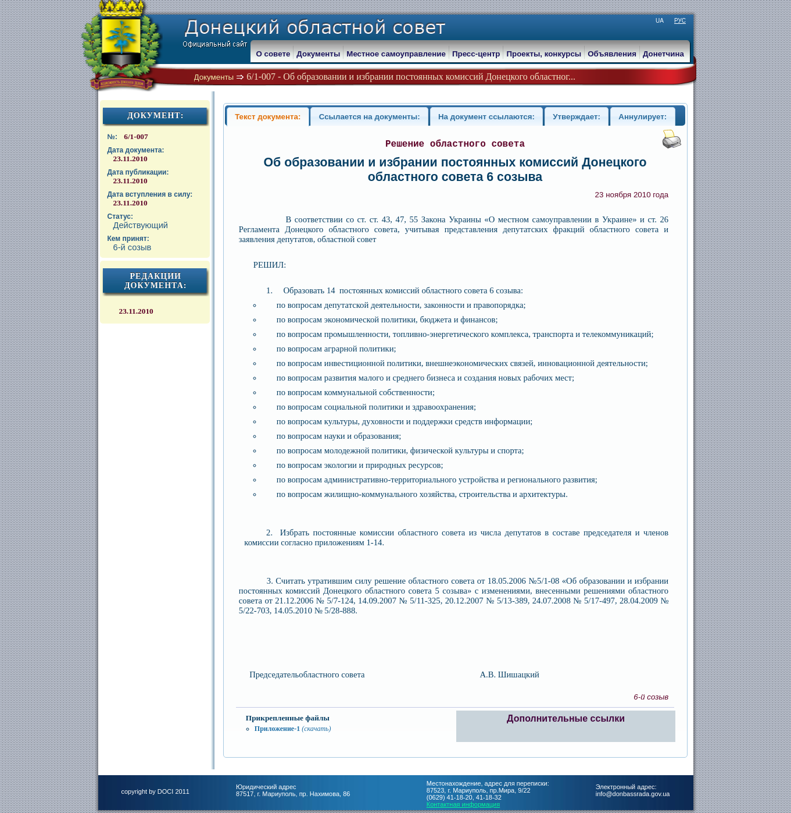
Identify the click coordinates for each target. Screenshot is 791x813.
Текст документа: (267, 116)
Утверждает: (576, 116)
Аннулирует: (642, 116)
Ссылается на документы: (369, 116)
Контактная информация (463, 804)
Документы (214, 77)
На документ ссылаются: (486, 116)
